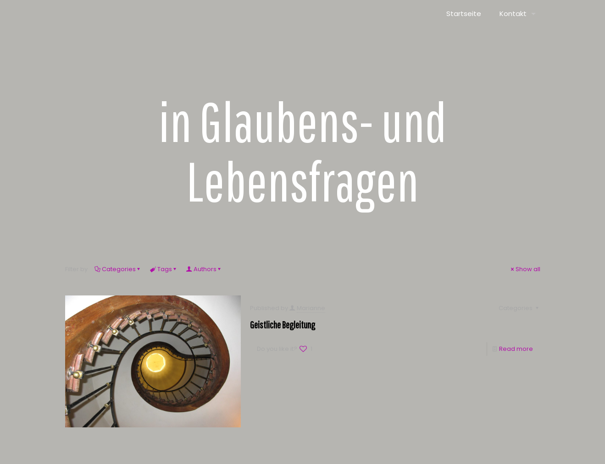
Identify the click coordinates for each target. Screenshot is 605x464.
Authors (204, 269)
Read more (516, 348)
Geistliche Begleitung (282, 324)
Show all (525, 269)
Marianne (311, 308)
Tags (164, 269)
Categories (118, 269)
